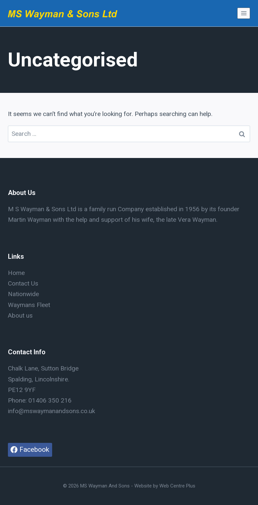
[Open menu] (243, 13)
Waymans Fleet (29, 305)
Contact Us (23, 283)
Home (16, 273)
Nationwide (23, 294)
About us (20, 315)
